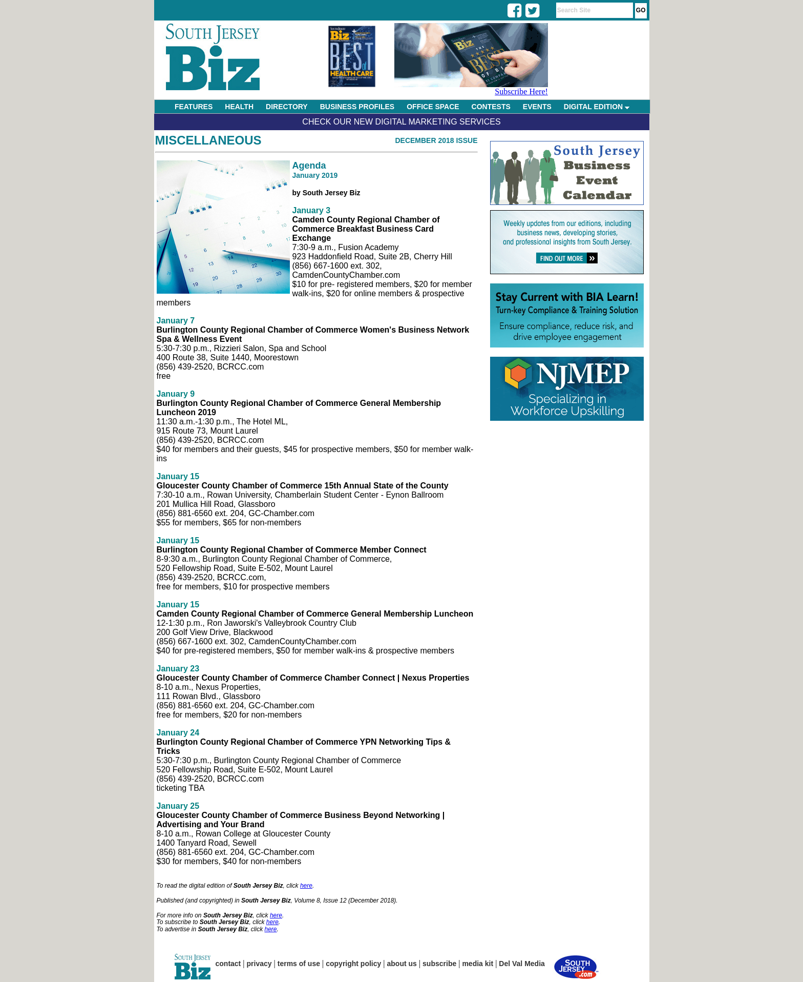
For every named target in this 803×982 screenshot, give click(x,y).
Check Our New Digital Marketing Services (401, 121)
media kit (477, 963)
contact (228, 963)
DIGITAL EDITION (596, 107)
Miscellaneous (208, 140)
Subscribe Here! (521, 91)
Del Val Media (521, 963)
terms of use (299, 963)
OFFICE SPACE (433, 107)
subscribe (439, 963)
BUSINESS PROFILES (357, 107)
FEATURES (194, 107)
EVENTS (537, 107)
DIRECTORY (287, 107)
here (306, 885)
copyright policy (353, 963)
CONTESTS (491, 107)
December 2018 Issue (436, 140)
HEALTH (239, 107)
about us (402, 963)
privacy (259, 963)
